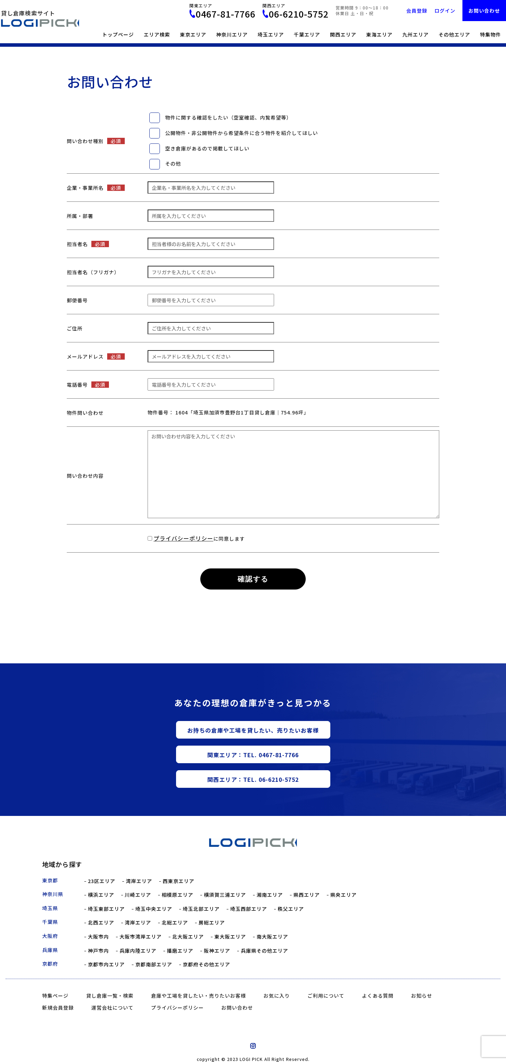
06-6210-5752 (299, 13)
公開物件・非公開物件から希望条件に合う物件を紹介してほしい (241, 132)
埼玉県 (50, 908)
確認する (253, 579)
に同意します (199, 538)
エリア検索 (157, 34)
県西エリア (306, 895)
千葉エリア (307, 34)
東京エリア (193, 34)
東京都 (50, 880)
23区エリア (101, 881)
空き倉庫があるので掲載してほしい (207, 148)
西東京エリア (178, 881)
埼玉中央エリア (153, 909)
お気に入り (277, 995)
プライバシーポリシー (183, 538)
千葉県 (50, 921)
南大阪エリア (272, 936)
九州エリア (415, 34)
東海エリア (379, 34)
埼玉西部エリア (248, 909)
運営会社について (112, 1007)
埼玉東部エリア (106, 909)
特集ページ (55, 995)
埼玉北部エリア (201, 909)
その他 (173, 163)
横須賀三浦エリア (225, 895)
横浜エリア (101, 895)
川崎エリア (138, 895)
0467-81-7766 (225, 13)
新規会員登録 (58, 1007)
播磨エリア (180, 950)
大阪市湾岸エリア (140, 936)
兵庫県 (50, 949)
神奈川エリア (232, 34)
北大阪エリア (188, 936)
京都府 (50, 963)
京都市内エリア (106, 964)
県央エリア (343, 895)
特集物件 (490, 34)
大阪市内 (98, 936)
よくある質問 (378, 995)
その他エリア (454, 34)
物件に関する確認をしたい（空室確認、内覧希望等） (228, 117)
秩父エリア (291, 909)
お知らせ (421, 995)
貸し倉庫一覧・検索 (110, 995)
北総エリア (175, 922)
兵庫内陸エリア (137, 950)
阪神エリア (217, 950)
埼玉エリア (271, 34)
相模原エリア (177, 895)
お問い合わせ (484, 10)
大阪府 (50, 935)
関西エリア (343, 34)
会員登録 (416, 10)
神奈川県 (52, 894)
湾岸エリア (139, 881)
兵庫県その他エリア (264, 950)
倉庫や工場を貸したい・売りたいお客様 (198, 995)
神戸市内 (98, 950)
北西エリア (101, 922)
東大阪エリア (230, 936)
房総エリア (212, 922)
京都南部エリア (153, 964)
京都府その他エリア (206, 964)
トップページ (118, 34)
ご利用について (325, 995)
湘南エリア (270, 895)
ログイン (444, 10)
